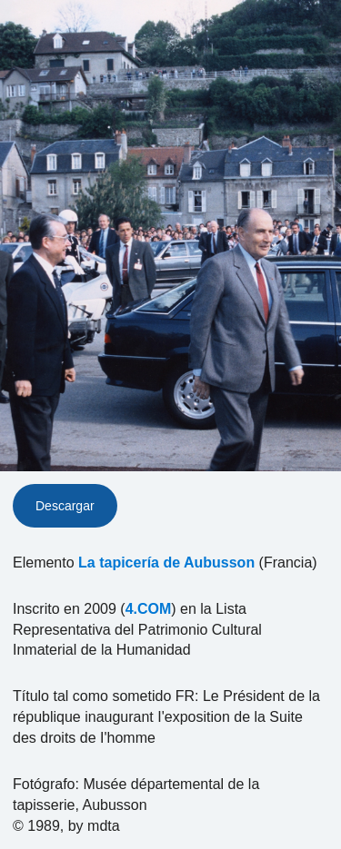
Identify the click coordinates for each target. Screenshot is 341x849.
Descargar (65, 506)
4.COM (148, 609)
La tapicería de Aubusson (166, 562)
